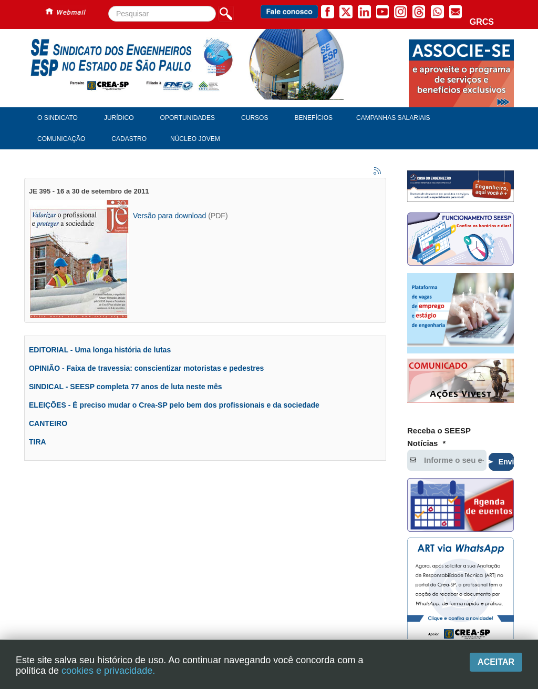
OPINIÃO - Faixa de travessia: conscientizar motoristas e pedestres (146, 368)
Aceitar (496, 661)
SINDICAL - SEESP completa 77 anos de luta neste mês (125, 386)
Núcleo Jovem (195, 139)
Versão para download (169, 215)
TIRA (37, 442)
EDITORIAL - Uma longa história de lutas (100, 350)
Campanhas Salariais (393, 117)
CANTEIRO (48, 423)
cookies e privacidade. (108, 670)
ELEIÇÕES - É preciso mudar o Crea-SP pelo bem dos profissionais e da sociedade (174, 405)
